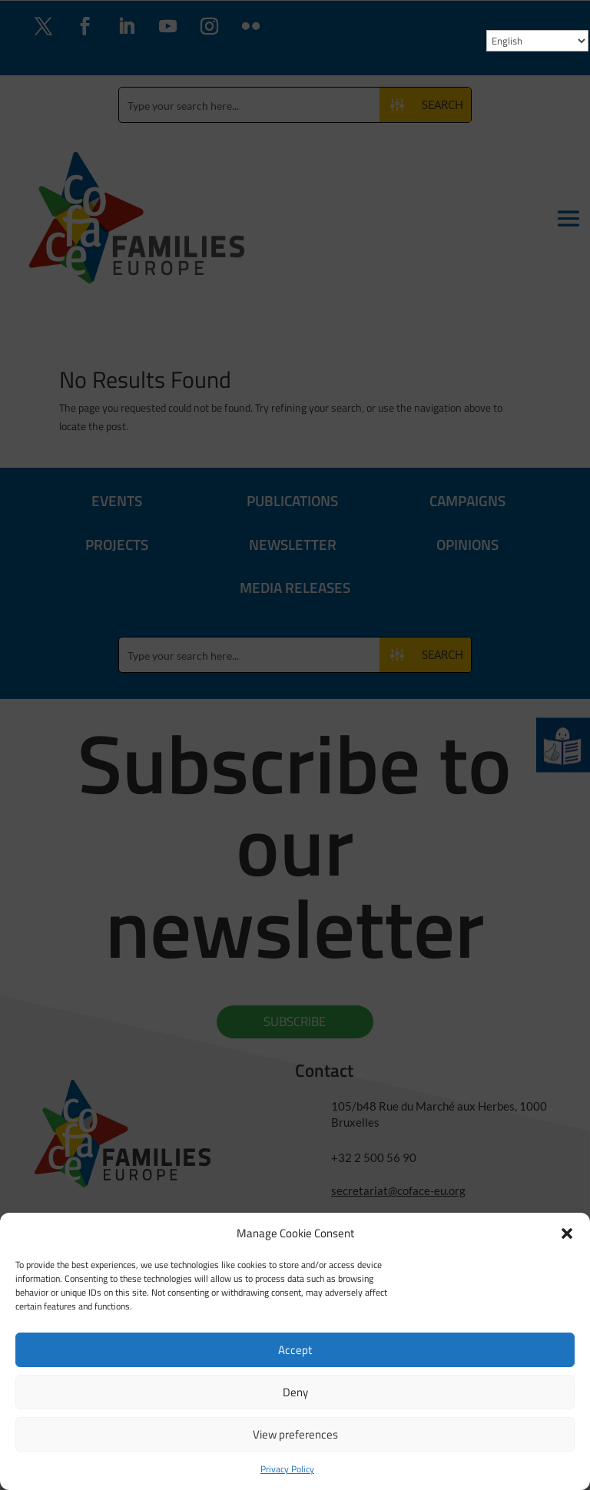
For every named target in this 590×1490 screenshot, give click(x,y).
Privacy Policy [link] (287, 1469)
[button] (567, 1233)
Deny (295, 1392)
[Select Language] (537, 40)
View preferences (295, 1434)
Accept (295, 1350)
